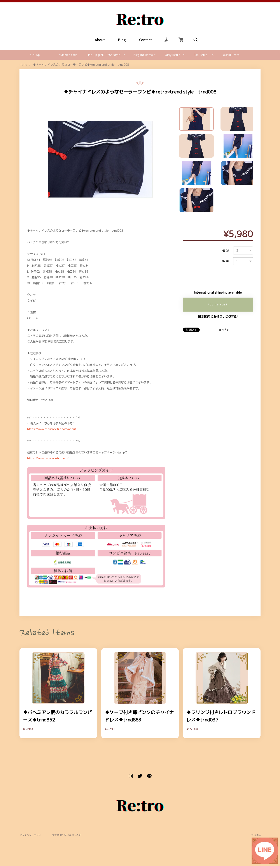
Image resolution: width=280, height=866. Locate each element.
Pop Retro (200, 55)
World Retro (231, 55)
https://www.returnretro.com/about (51, 429)
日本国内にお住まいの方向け (218, 316)
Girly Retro (172, 55)
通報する (224, 329)
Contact (145, 39)
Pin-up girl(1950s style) (104, 55)
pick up (35, 55)
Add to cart (218, 304)
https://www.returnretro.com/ (47, 458)
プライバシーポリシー (31, 835)
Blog (122, 39)
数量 (226, 261)
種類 (226, 250)
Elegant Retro (143, 55)
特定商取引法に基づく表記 (66, 835)
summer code (68, 55)
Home (23, 64)
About (100, 39)
